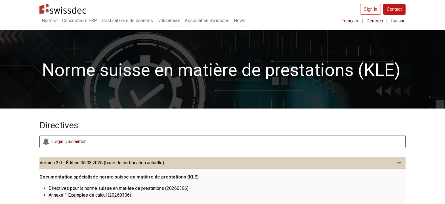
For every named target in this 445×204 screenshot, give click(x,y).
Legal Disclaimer (69, 141)
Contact (394, 9)
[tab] (222, 163)
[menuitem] (49, 20)
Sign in (370, 9)
